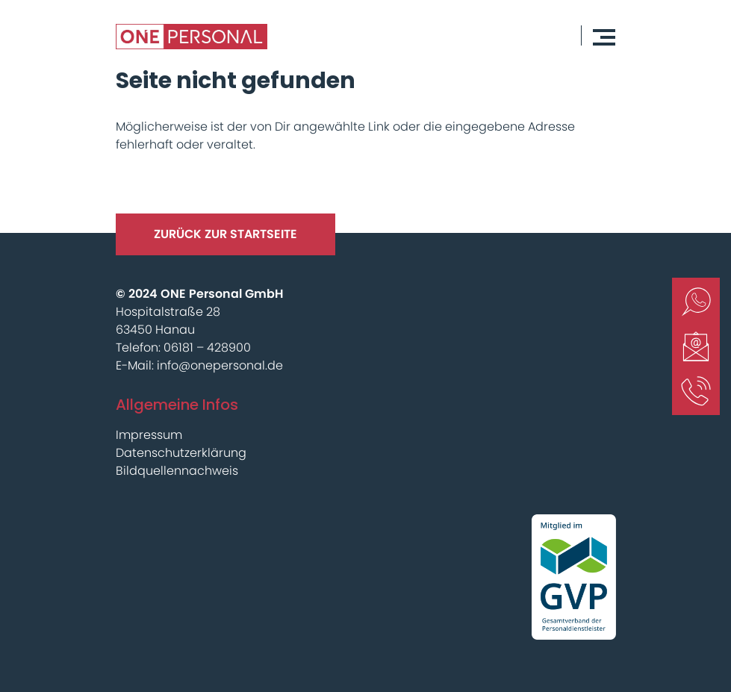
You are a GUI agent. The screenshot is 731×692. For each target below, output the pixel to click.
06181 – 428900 (207, 347)
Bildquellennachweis (177, 470)
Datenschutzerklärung (181, 452)
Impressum (149, 434)
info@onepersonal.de (220, 365)
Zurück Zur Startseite (225, 234)
